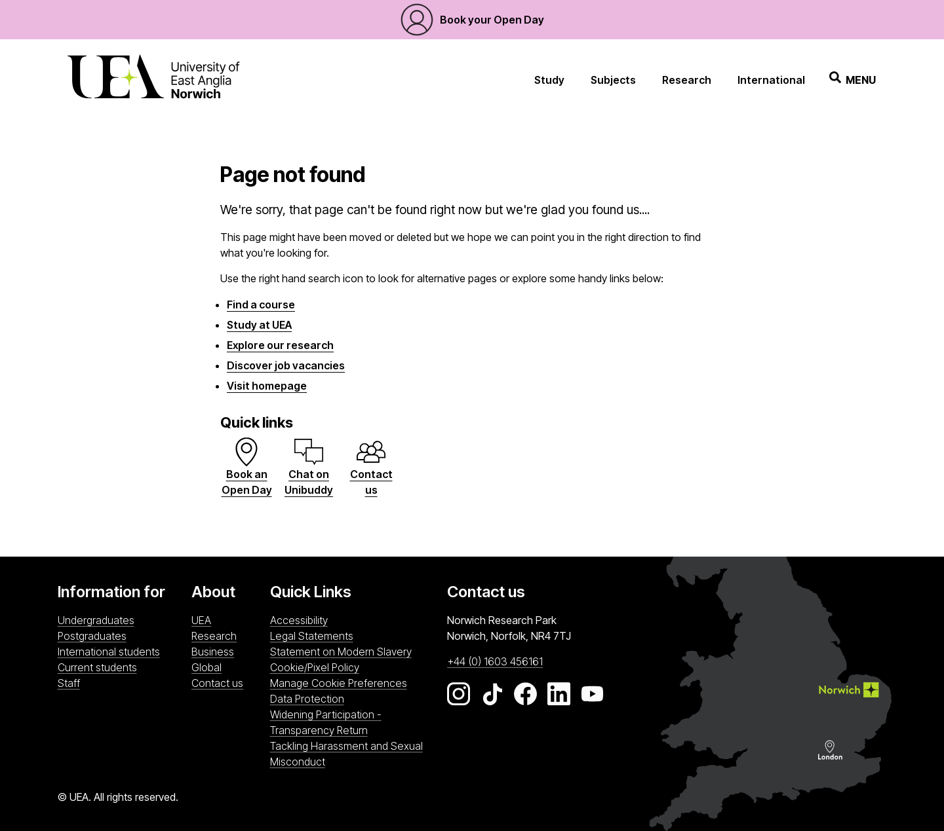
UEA (201, 620)
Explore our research (280, 345)
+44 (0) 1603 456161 (495, 661)
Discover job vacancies (286, 365)
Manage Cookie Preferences (338, 683)
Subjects (613, 79)
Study (549, 79)
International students (109, 651)
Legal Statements (311, 635)
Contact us (217, 683)
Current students (97, 667)
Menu (852, 79)
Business (212, 651)
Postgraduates (92, 635)
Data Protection (307, 698)
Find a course (261, 304)
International (771, 79)
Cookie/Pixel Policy (314, 667)
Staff (69, 683)
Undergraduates (96, 620)
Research (686, 79)
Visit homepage (267, 385)
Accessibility (299, 620)
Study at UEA (259, 324)
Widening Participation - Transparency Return (326, 722)
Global (206, 667)
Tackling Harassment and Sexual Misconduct (346, 753)
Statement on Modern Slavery (341, 651)
